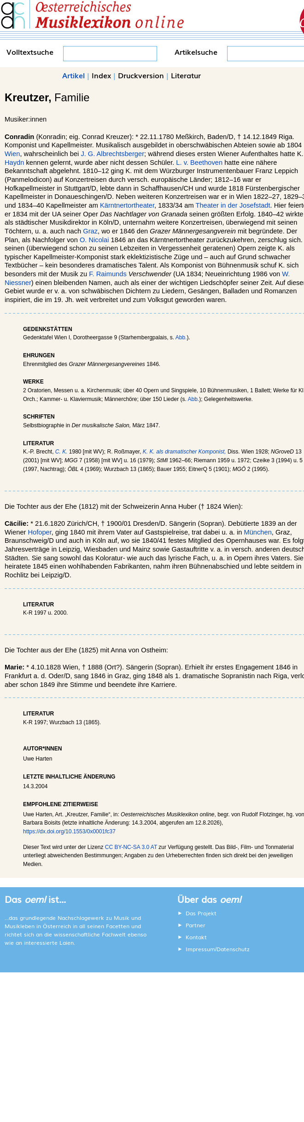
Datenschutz (233, 949)
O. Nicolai (94, 240)
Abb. (181, 337)
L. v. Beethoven (199, 162)
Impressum (200, 949)
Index (101, 75)
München (258, 532)
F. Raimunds (107, 274)
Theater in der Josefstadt (232, 205)
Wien (12, 153)
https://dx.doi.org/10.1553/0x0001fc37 (69, 831)
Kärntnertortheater (127, 205)
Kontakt (196, 937)
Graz (90, 231)
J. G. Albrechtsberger (112, 153)
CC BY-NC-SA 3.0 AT (131, 847)
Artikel (73, 75)
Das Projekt (201, 913)
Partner (195, 925)
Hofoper (40, 532)
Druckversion (141, 75)
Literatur (186, 75)
